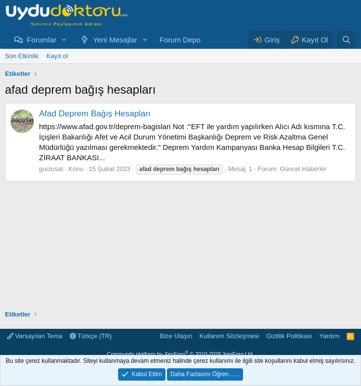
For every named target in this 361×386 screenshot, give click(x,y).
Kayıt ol (57, 56)
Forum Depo (180, 39)
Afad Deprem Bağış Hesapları (95, 113)
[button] (64, 40)
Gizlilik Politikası (289, 336)
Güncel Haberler (303, 169)
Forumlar (41, 39)
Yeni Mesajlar (115, 39)
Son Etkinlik (22, 56)
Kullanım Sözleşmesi (229, 336)
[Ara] (346, 40)
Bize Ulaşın (176, 336)
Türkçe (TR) (91, 336)
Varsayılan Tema (34, 336)
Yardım (330, 336)
